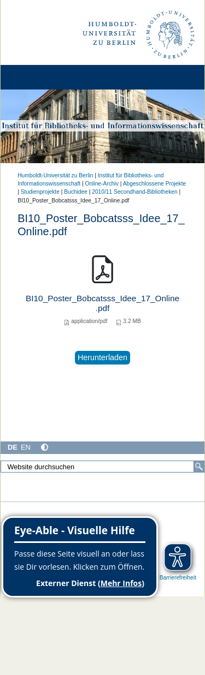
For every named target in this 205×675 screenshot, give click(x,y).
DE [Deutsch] (12, 447)
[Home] (39, 77)
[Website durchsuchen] (102, 467)
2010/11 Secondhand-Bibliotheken (134, 192)
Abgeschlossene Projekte (154, 184)
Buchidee (75, 192)
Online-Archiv (101, 184)
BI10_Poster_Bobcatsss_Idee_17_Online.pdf (102, 303)
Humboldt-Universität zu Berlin (55, 175)
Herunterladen (102, 357)
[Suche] (199, 467)
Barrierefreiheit (178, 578)
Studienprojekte (40, 192)
